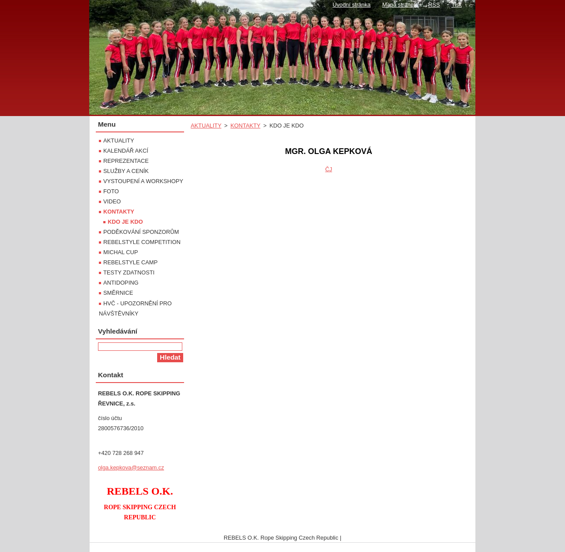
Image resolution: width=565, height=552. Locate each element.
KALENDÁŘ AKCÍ (125, 150)
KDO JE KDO (125, 221)
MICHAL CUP (120, 252)
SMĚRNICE (118, 292)
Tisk (457, 4)
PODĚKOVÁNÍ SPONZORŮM (141, 232)
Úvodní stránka (351, 4)
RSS (434, 4)
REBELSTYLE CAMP (130, 262)
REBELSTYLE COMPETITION (142, 242)
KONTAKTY (245, 125)
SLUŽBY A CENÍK (126, 171)
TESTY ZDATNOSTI (128, 272)
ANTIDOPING (121, 282)
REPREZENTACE (126, 161)
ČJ (328, 169)
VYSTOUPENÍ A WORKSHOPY (143, 181)
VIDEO (112, 201)
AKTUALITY (206, 125)
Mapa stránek (399, 4)
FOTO (111, 191)
